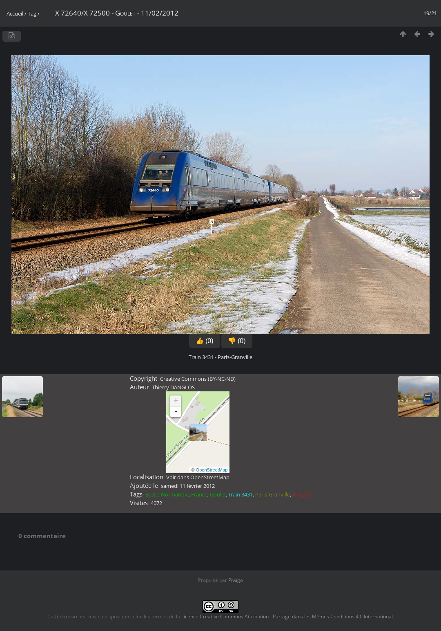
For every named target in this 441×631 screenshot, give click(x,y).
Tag (32, 13)
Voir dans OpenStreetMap (197, 477)
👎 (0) (237, 340)
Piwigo (235, 580)
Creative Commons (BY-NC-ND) (198, 378)
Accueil (15, 13)
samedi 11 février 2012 (188, 486)
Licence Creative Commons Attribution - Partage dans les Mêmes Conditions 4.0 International (287, 616)
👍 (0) (205, 340)
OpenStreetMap (212, 469)
